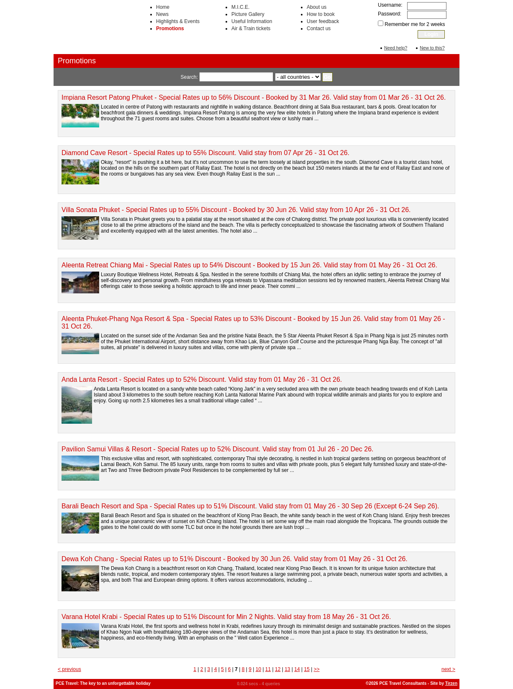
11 (268, 669)
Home (162, 7)
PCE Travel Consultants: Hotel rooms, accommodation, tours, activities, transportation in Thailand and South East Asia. (95, 27)
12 (277, 669)
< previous (69, 669)
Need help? (395, 47)
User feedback (323, 21)
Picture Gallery (247, 14)
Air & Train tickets (250, 28)
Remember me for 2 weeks (415, 24)
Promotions (170, 28)
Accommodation (179, 46)
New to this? (432, 47)
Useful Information (251, 21)
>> (317, 669)
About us (316, 7)
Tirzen (451, 683)
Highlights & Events (178, 21)
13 (287, 669)
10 (258, 669)
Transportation (334, 46)
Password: (389, 14)
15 (306, 669)
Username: (390, 5)
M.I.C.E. (240, 7)
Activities (257, 46)
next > (448, 669)
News (162, 14)
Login (431, 34)
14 (297, 669)
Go (327, 77)
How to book (321, 14)
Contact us (319, 28)
